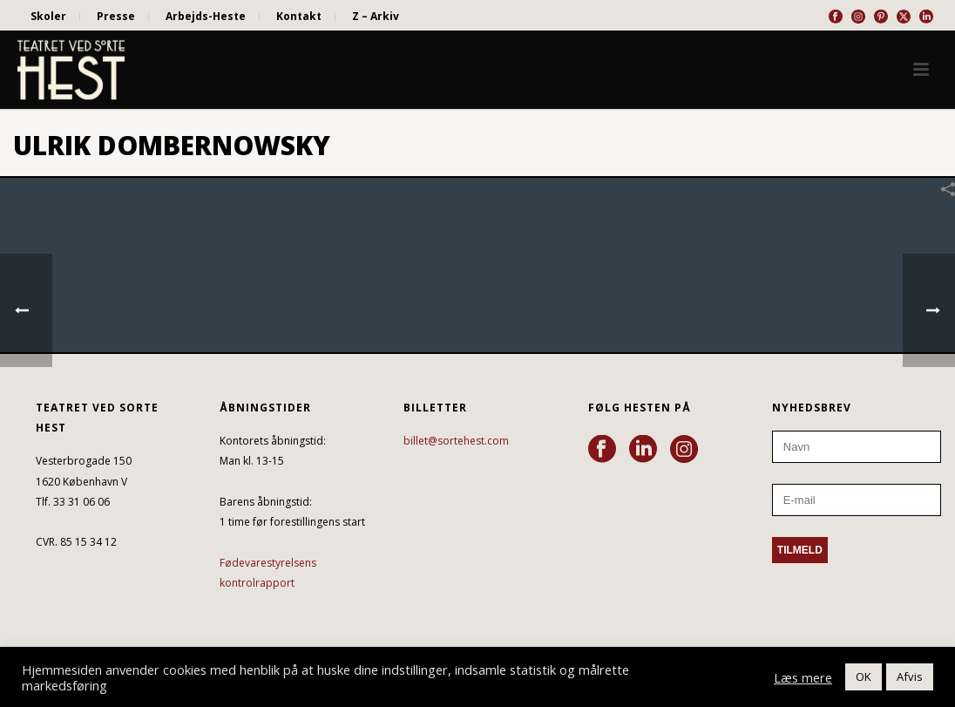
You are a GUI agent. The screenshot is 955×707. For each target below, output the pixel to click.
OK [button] (863, 676)
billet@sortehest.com (456, 440)
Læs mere (803, 677)
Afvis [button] (910, 676)
